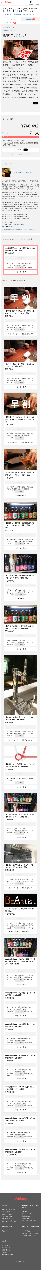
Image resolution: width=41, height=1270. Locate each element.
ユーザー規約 (26, 1231)
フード (33, 14)
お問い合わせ (6, 1250)
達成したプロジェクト (8, 1214)
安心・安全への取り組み (29, 1220)
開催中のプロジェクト (8, 1209)
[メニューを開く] (37, 3)
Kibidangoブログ (27, 1218)
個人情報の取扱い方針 (28, 1235)
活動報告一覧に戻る (9, 30)
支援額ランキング (7, 1219)
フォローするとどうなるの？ (20, 154)
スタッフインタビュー (28, 1214)
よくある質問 (6, 1245)
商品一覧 (4, 1231)
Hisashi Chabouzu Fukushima (17, 14)
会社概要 (24, 1211)
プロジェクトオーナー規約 (30, 1233)
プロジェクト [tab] (10, 19)
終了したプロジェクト (8, 1212)
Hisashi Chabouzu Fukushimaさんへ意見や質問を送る (19, 229)
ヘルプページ (6, 1248)
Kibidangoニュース (27, 1216)
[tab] (30, 19)
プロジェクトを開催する (9, 1221)
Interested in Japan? (8, 1254)
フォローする (20, 150)
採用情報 (4, 1252)
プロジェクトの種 (7, 1216)
